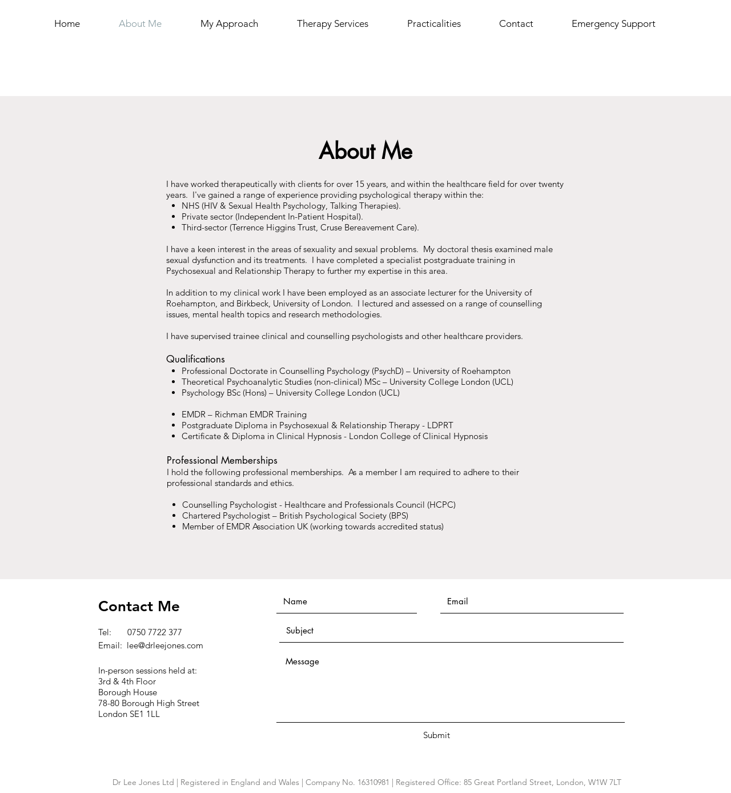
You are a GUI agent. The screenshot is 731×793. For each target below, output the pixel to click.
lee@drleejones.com (165, 645)
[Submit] (436, 735)
